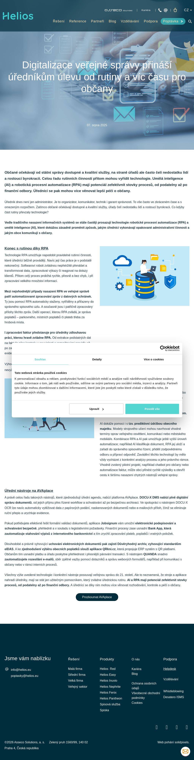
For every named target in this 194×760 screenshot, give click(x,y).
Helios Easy (108, 674)
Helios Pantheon (111, 698)
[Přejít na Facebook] (156, 727)
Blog (135, 675)
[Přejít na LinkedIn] (166, 727)
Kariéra (137, 669)
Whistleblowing (173, 691)
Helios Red (108, 668)
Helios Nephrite (110, 686)
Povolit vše (152, 408)
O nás (136, 659)
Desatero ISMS (173, 697)
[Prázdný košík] (175, 10)
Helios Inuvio (108, 680)
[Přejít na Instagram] (186, 727)
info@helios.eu (21, 670)
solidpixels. (182, 742)
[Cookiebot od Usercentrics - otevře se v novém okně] (162, 348)
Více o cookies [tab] (154, 359)
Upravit (96, 408)
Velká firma (75, 680)
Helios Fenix (108, 692)
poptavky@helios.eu (24, 675)
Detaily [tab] (97, 359)
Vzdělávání (170, 679)
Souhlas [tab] (40, 359)
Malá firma (75, 668)
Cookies (137, 706)
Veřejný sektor (77, 686)
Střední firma (76, 674)
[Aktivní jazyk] (188, 10)
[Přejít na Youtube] (176, 727)
